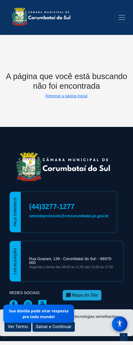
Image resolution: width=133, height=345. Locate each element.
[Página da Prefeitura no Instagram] (29, 304)
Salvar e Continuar (54, 326)
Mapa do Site (82, 295)
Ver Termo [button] (18, 326)
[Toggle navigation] (122, 17)
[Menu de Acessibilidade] (119, 324)
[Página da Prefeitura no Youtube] (43, 304)
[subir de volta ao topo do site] (123, 337)
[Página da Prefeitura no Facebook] (15, 304)
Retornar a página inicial (67, 96)
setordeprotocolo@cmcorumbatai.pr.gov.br (69, 216)
